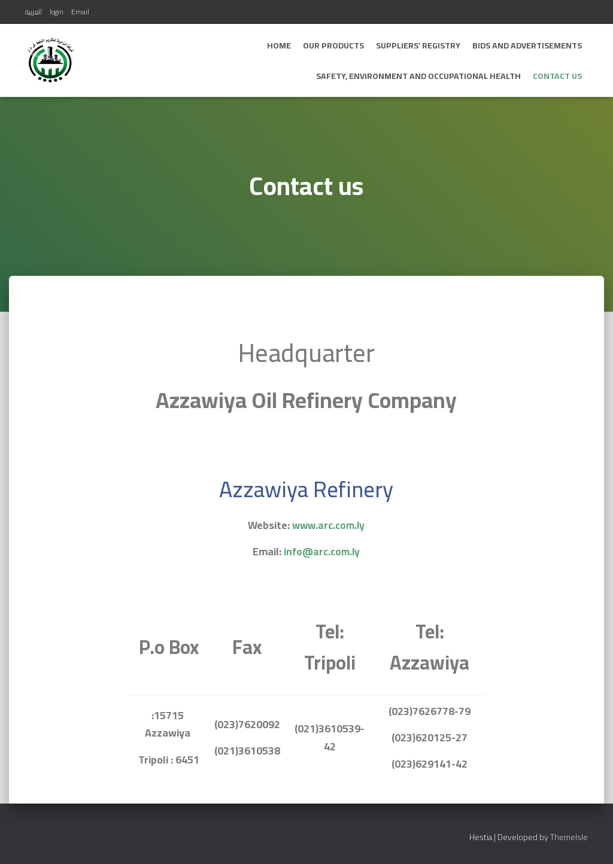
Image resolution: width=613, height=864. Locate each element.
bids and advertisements (527, 45)
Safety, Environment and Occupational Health (418, 76)
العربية (33, 12)
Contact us (557, 76)
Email (80, 12)
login (56, 12)
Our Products (333, 45)
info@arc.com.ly (322, 551)
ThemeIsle (569, 837)
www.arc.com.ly (328, 525)
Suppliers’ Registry (418, 45)
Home (279, 45)
